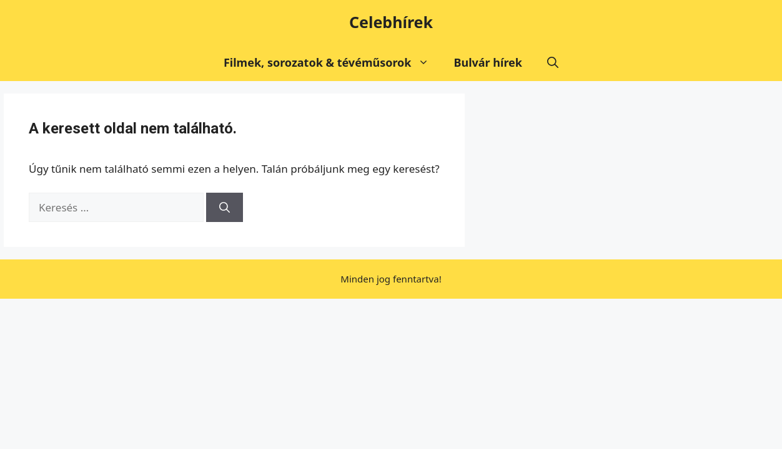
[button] (553, 62)
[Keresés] (224, 208)
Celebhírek (391, 21)
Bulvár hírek (488, 62)
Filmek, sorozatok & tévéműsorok (333, 62)
